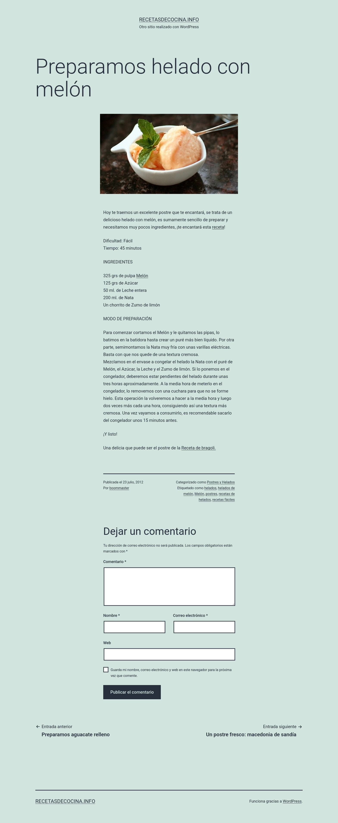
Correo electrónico (190, 615)
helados (210, 488)
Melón (142, 275)
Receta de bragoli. (199, 447)
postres (211, 494)
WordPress (292, 801)
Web (107, 642)
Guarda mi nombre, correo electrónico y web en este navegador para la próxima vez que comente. (171, 673)
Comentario (114, 561)
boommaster (119, 488)
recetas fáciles (223, 500)
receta (218, 227)
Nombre (111, 615)
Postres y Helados (221, 482)
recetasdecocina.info (169, 20)
